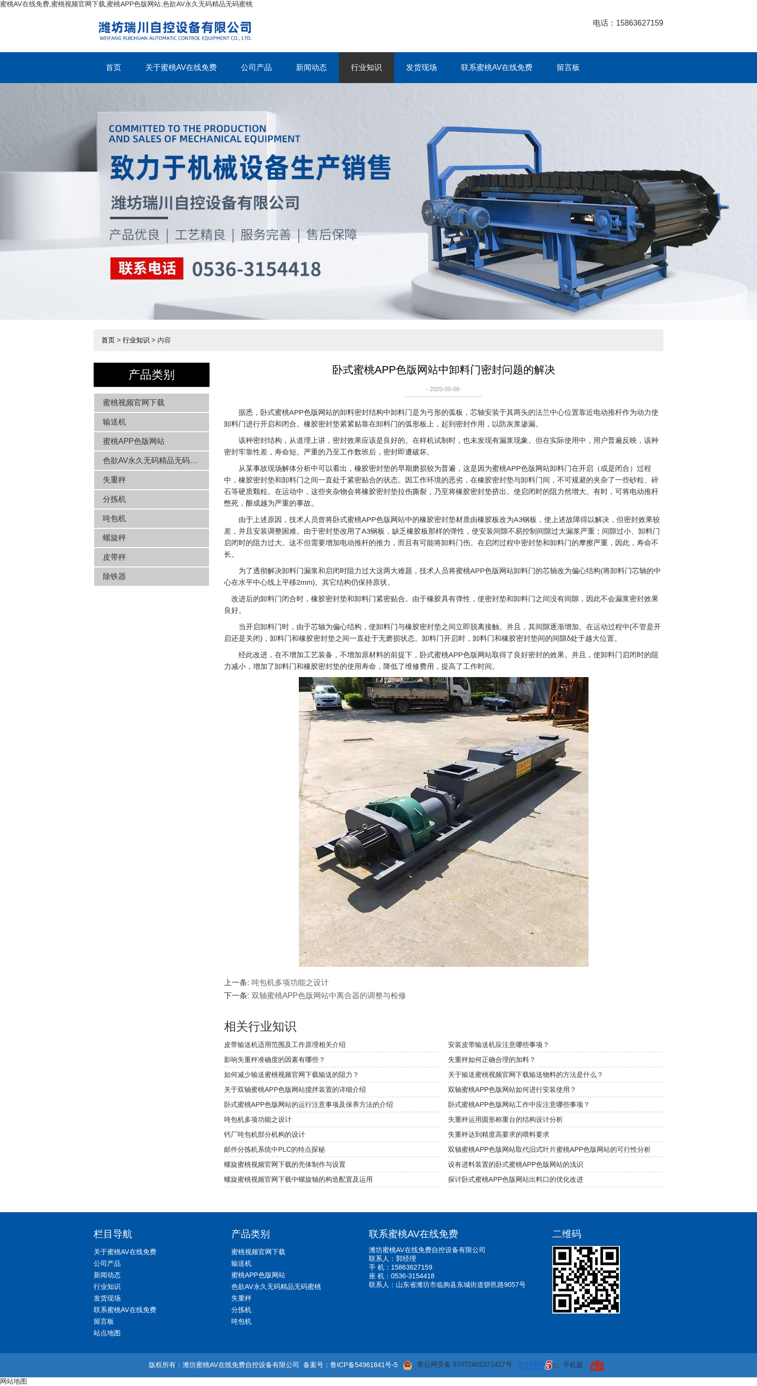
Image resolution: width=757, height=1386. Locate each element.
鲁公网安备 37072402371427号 (457, 1365)
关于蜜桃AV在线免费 (181, 67)
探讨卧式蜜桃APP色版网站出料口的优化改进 (515, 1179)
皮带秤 (114, 557)
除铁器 (114, 576)
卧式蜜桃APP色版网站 (296, 412)
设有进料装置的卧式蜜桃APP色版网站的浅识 (515, 1164)
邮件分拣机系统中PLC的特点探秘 (274, 1149)
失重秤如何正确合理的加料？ (492, 1059)
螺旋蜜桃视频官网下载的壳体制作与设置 (285, 1164)
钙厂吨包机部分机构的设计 (264, 1134)
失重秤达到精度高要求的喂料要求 (498, 1134)
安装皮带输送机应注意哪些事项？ (498, 1044)
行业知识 (366, 67)
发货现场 (421, 67)
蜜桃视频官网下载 (134, 402)
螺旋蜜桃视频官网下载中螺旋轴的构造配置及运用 (298, 1179)
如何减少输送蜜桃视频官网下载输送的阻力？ (291, 1074)
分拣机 (114, 499)
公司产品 (256, 67)
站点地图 (107, 1333)
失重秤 (114, 480)
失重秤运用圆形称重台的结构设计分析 (505, 1119)
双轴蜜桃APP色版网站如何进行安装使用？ (512, 1089)
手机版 (573, 1365)
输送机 (114, 422)
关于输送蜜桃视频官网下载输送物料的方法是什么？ (525, 1074)
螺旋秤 (114, 538)
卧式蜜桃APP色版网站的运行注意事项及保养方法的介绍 (308, 1104)
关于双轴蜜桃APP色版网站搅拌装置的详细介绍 (295, 1089)
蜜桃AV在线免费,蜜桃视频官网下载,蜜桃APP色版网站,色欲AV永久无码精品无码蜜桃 (126, 4)
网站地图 (13, 1381)
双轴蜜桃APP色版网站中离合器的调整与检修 (329, 995)
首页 (113, 67)
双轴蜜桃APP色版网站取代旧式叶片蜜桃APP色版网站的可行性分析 (549, 1149)
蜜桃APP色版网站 (134, 441)
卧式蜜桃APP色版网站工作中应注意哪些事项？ (519, 1104)
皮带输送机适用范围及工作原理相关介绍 (285, 1044)
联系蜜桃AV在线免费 (497, 67)
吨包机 (114, 518)
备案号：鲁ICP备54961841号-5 (350, 1365)
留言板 (568, 67)
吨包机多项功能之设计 (290, 982)
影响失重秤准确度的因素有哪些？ (274, 1059)
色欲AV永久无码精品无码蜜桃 (154, 460)
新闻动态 (311, 67)
